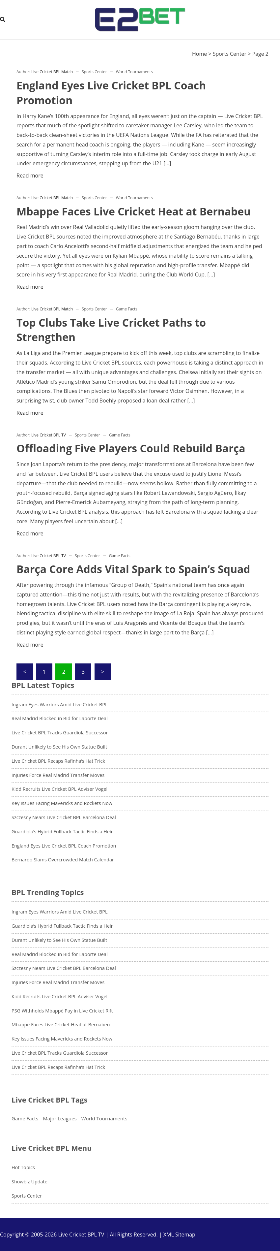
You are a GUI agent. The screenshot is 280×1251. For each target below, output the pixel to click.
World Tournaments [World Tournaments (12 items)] (104, 1118)
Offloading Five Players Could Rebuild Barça (130, 448)
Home (199, 53)
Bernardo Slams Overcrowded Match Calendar (63, 859)
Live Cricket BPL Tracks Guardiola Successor (60, 732)
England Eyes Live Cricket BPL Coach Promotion (64, 846)
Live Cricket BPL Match (52, 72)
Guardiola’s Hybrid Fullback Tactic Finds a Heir (62, 831)
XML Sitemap (179, 1234)
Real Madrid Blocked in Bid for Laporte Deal (60, 718)
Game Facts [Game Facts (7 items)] (25, 1118)
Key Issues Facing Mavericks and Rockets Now (62, 803)
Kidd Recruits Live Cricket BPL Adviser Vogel (59, 789)
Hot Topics (23, 1167)
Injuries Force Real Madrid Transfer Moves (58, 775)
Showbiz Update (29, 1181)
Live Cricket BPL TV (48, 435)
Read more (29, 175)
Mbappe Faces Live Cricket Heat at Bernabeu (133, 211)
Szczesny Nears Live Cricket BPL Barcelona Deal (64, 817)
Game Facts (126, 309)
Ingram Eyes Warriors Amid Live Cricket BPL (60, 704)
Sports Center (229, 53)
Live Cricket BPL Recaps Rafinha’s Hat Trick (58, 761)
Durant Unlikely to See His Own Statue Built (59, 747)
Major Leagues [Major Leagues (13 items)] (59, 1118)
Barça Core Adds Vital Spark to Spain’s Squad (133, 569)
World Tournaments (134, 72)
